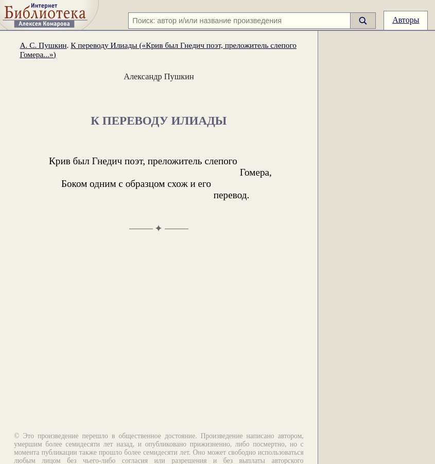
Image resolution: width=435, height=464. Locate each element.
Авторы (405, 19)
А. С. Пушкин (43, 45)
